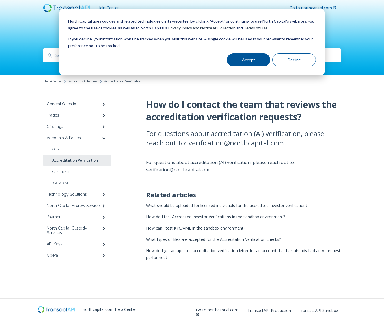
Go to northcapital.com (217, 312)
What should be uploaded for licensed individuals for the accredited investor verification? (226, 205)
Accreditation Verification (75, 160)
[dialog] (192, 42)
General (58, 149)
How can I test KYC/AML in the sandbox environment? (195, 228)
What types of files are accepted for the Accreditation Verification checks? (213, 239)
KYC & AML (61, 183)
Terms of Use (255, 27)
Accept (248, 59)
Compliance (61, 172)
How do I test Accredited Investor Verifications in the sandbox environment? (215, 216)
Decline (294, 59)
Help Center (108, 7)
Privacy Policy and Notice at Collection (202, 27)
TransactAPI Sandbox (318, 310)
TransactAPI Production (269, 310)
